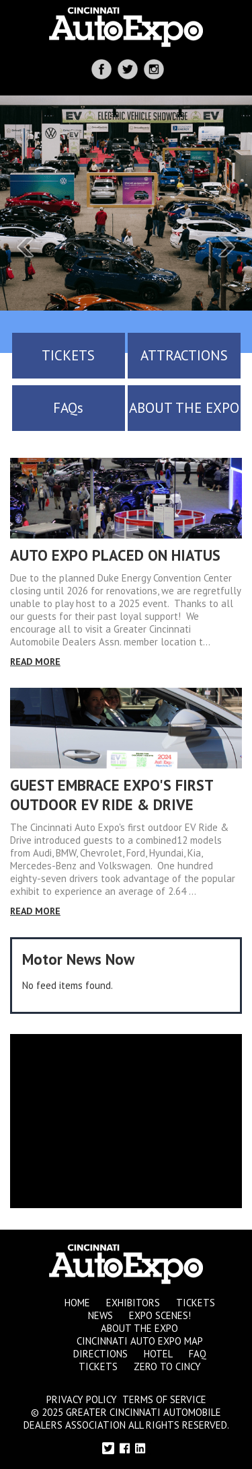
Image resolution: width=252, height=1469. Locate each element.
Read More (35, 662)
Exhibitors (133, 1302)
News (100, 1315)
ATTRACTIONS (184, 355)
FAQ (197, 1353)
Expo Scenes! (160, 1315)
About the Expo (139, 1328)
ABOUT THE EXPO (184, 408)
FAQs (68, 408)
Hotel (158, 1353)
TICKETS (68, 355)
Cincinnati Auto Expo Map (140, 1341)
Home (77, 1302)
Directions (100, 1353)
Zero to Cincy (167, 1366)
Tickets (195, 1302)
